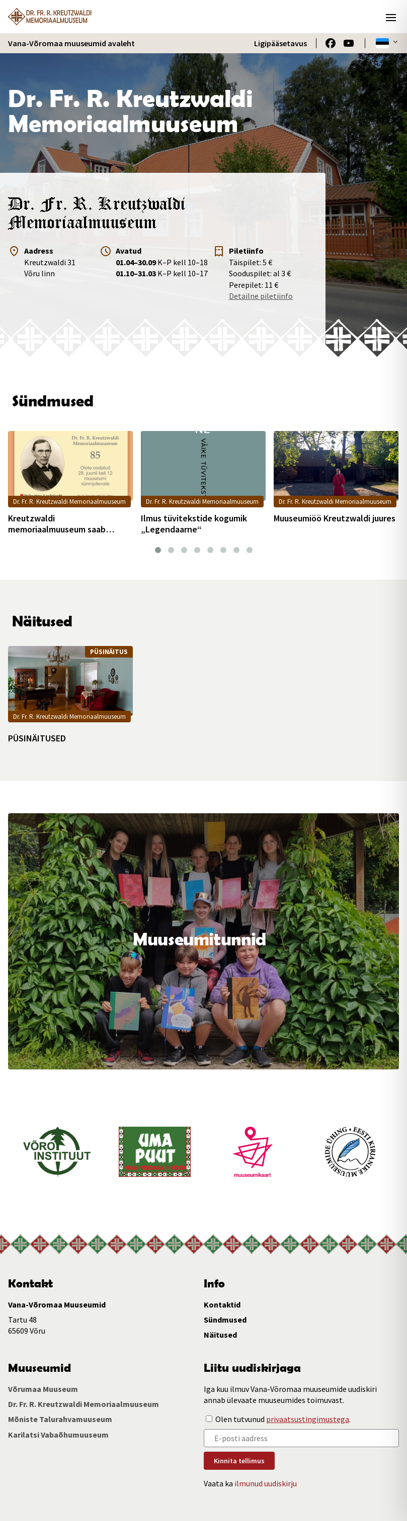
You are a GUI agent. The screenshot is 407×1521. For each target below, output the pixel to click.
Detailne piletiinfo (261, 296)
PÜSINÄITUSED (37, 738)
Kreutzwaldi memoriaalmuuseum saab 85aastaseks (57, 523)
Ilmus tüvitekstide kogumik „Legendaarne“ (194, 523)
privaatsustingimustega (307, 1419)
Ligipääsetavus (280, 43)
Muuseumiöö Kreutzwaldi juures (334, 518)
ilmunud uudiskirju (265, 1483)
